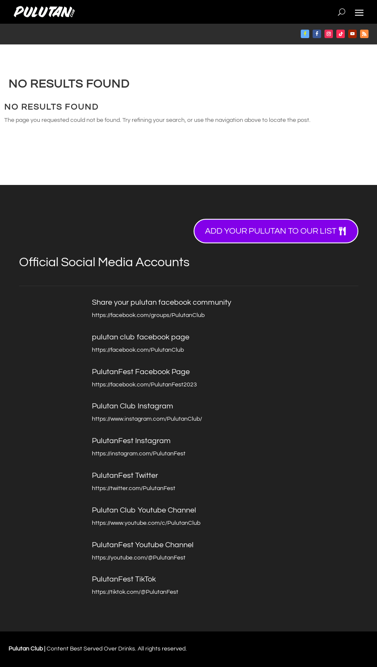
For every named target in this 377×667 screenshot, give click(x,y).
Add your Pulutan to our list (270, 231)
